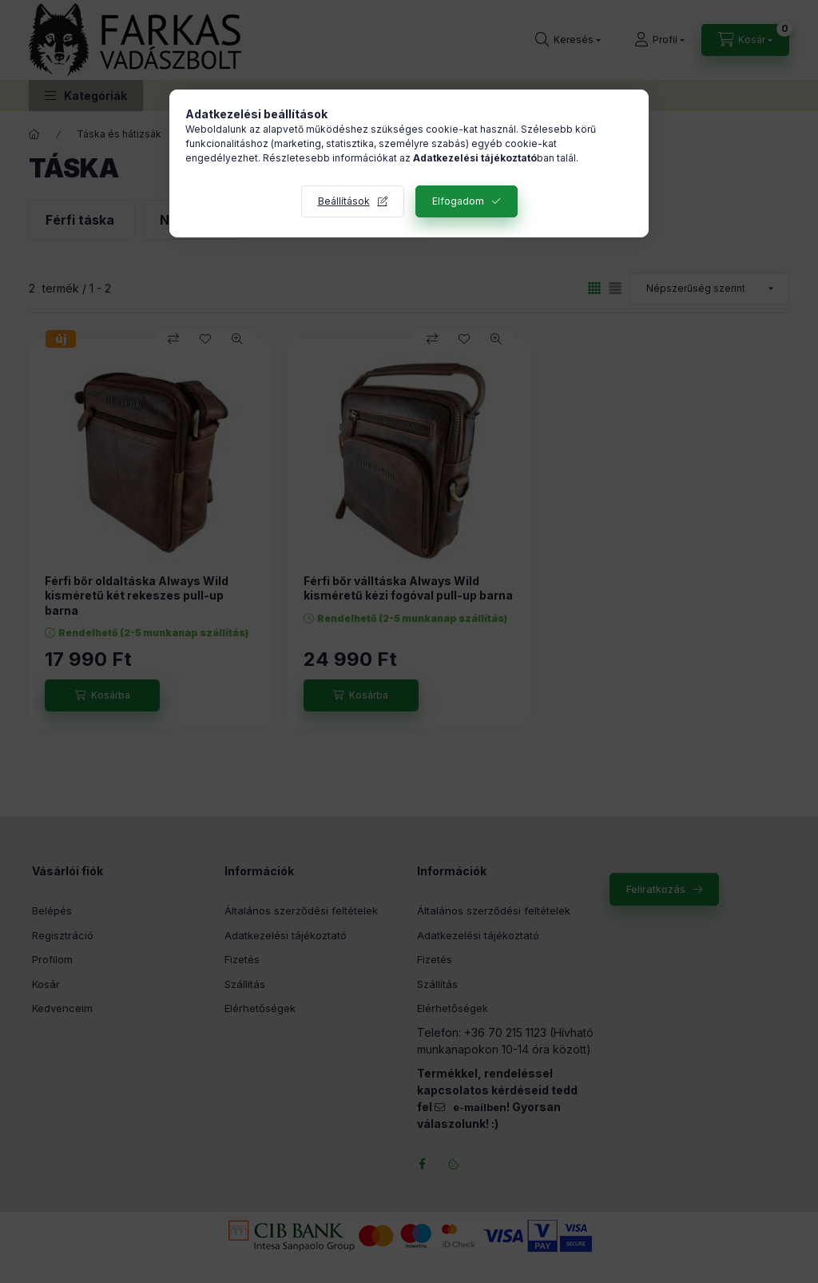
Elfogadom (458, 201)
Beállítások (344, 201)
